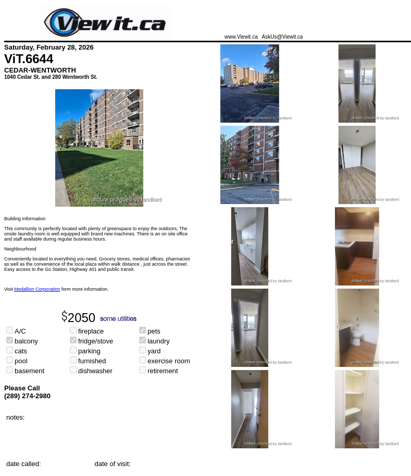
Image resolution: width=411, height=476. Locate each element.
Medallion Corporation (37, 289)
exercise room (168, 361)
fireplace (91, 331)
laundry (158, 341)
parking (89, 351)
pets (153, 331)
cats (21, 351)
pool (21, 361)
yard (153, 351)
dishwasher (95, 371)
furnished (92, 361)
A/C (20, 331)
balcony (26, 341)
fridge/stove (95, 341)
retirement (162, 371)
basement (29, 371)
